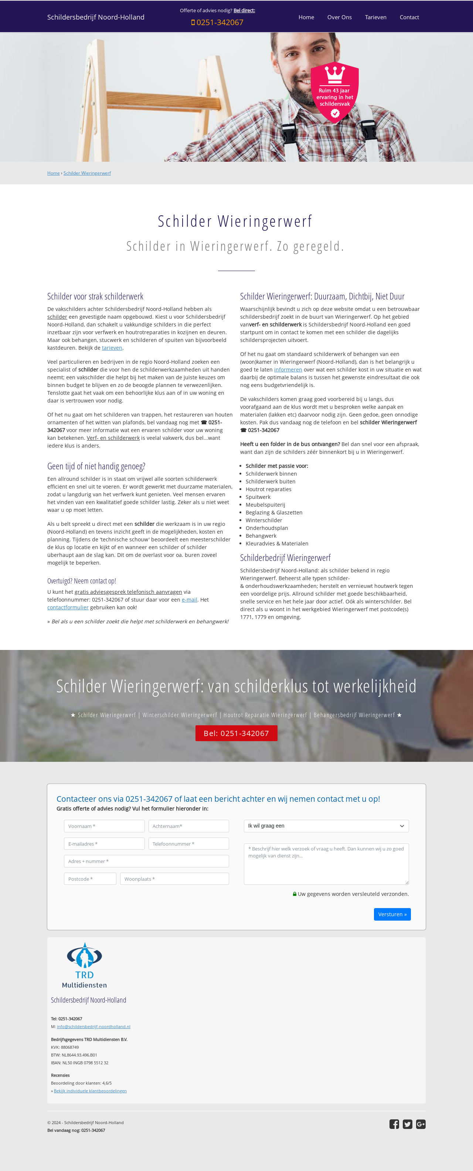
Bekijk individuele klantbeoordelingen (90, 1090)
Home (53, 173)
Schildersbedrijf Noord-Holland (95, 17)
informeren (288, 369)
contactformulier (68, 607)
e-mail (189, 599)
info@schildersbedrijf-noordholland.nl (93, 1026)
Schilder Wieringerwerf (87, 173)
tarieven (112, 347)
